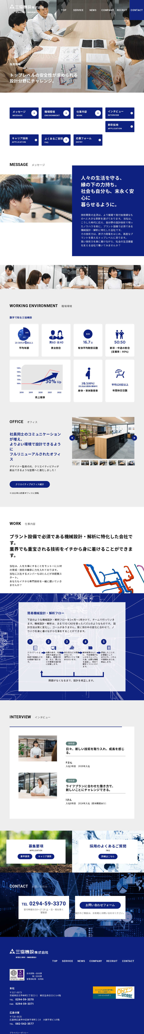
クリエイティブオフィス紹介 (30, 471)
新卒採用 (25, 844)
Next (134, 424)
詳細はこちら (108, 844)
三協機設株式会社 (29, 8)
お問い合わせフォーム (100, 893)
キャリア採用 (44, 844)
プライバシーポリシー (19, 1016)
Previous (72, 424)
